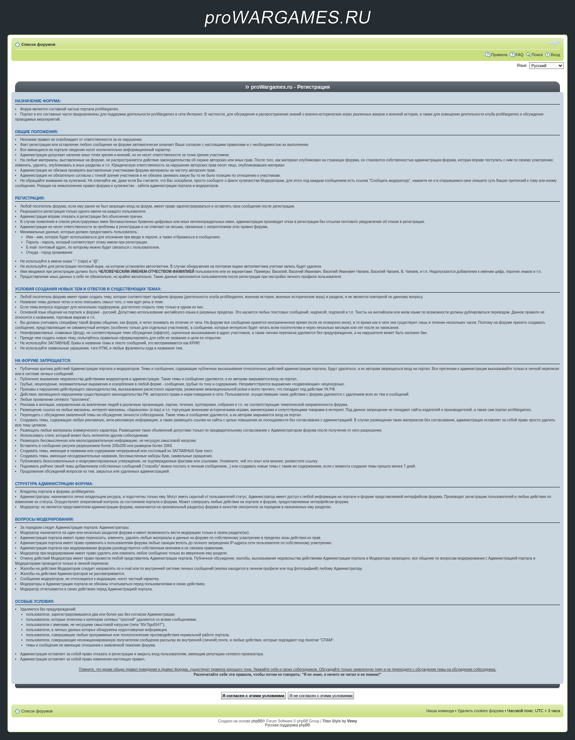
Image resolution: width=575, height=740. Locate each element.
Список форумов (38, 44)
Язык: (522, 65)
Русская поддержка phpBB (287, 725)
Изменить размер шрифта (554, 43)
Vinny (352, 721)
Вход (555, 54)
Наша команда (440, 710)
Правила (499, 54)
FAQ (520, 54)
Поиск (537, 54)
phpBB (257, 721)
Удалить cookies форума (481, 710)
